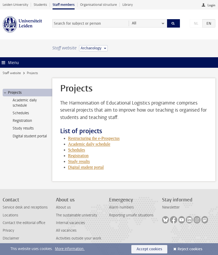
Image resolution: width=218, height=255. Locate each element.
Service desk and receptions (25, 207)
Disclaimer (11, 238)
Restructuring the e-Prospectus (94, 138)
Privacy (8, 230)
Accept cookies (149, 249)
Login (211, 5)
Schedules (76, 150)
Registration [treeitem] (22, 120)
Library (127, 4)
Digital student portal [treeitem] (30, 136)
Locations (10, 215)
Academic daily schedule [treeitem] (25, 103)
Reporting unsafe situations (131, 215)
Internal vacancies (70, 222)
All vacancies (66, 230)
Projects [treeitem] (12, 92)
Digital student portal (86, 167)
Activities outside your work (78, 238)
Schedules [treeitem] (21, 113)
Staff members (64, 4)
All (134, 23)
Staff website (12, 73)
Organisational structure (98, 4)
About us (63, 207)
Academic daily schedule (89, 144)
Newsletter (171, 207)
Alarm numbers (121, 207)
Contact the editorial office (24, 222)
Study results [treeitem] (23, 128)
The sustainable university (76, 215)
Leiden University (15, 4)
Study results (79, 161)
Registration (78, 155)
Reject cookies (190, 249)
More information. (70, 248)
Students (40, 4)
